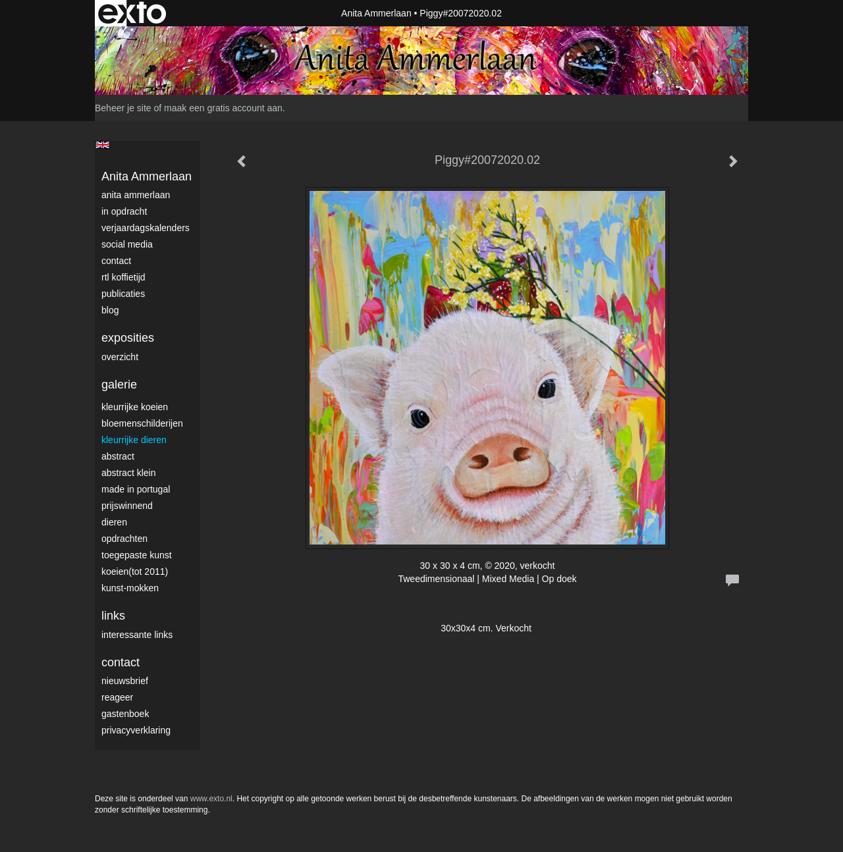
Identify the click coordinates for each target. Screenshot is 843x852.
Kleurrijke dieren (134, 440)
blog (110, 310)
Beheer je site (123, 108)
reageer (117, 697)
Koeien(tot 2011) (134, 571)
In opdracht (124, 211)
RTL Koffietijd (123, 277)
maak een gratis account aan (223, 108)
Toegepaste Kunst (136, 555)
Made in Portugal (135, 489)
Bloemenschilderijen (142, 423)
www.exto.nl (211, 798)
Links (113, 615)
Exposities (127, 337)
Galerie (119, 384)
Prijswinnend (127, 505)
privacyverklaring (136, 730)
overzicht (119, 357)
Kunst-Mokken (130, 588)
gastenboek (125, 713)
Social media (127, 244)
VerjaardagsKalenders (145, 228)
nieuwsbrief (124, 681)
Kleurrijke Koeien (134, 407)
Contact (116, 260)
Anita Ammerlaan (376, 13)
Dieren (114, 522)
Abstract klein (128, 472)
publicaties (123, 293)
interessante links (137, 634)
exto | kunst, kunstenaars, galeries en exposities (132, 13)
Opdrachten (124, 538)
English (102, 145)
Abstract (117, 456)
